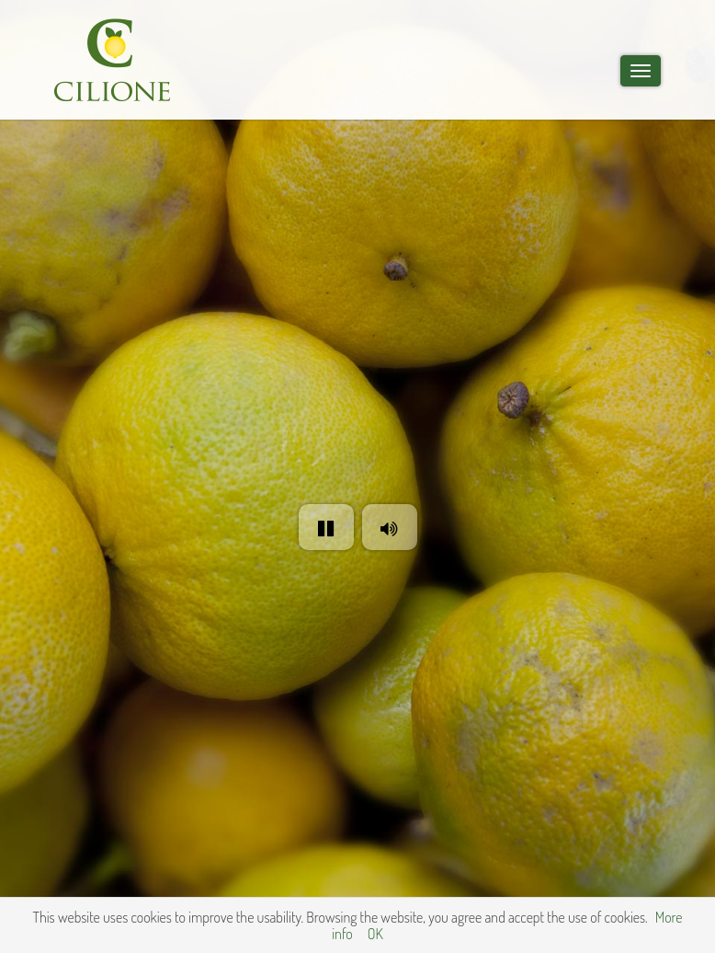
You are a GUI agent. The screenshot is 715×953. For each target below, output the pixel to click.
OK (375, 933)
